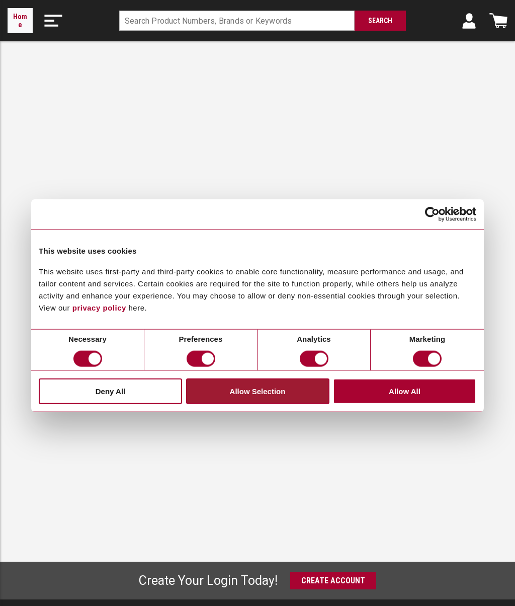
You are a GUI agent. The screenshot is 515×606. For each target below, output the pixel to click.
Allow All (404, 391)
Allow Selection (258, 391)
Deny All (110, 391)
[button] (53, 21)
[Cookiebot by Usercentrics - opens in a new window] (432, 214)
